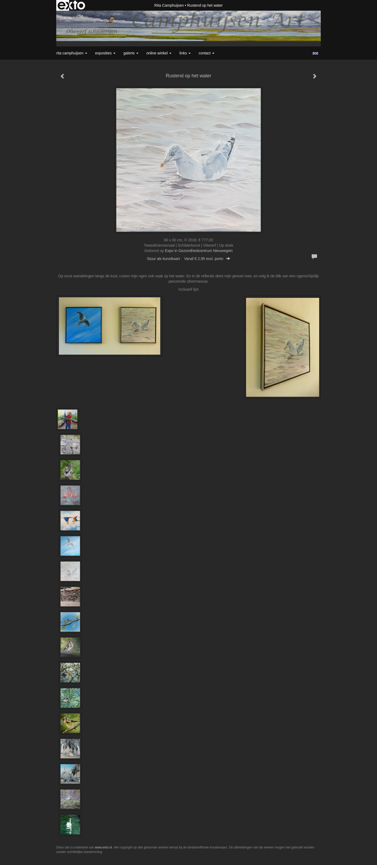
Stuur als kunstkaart (188, 259)
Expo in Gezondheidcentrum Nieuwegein (199, 251)
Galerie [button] (130, 53)
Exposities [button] (105, 53)
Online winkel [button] (158, 53)
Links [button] (185, 53)
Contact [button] (206, 53)
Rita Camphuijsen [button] (71, 53)
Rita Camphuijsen (169, 5)
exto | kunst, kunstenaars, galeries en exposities (71, 5)
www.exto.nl (103, 847)
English (315, 53)
